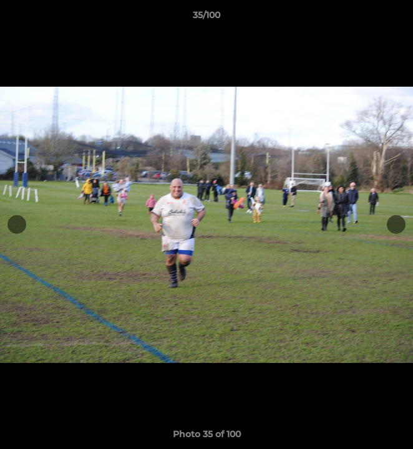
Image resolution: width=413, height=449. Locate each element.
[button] (398, 18)
